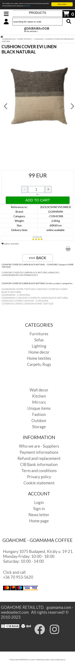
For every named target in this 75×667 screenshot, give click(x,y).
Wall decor (39, 389)
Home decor (38, 352)
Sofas (39, 339)
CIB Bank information (39, 464)
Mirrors (39, 402)
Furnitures (39, 333)
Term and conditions (39, 470)
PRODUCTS (37, 12)
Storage (39, 426)
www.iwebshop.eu (57, 659)
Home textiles (39, 358)
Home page (39, 520)
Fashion (39, 414)
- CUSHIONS (38, 39)
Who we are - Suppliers (39, 446)
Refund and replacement (38, 458)
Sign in (39, 508)
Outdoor (39, 420)
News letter (39, 514)
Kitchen (39, 396)
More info (27, 6)
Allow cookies (62, 4)
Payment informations (39, 452)
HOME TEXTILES (24, 39)
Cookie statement (39, 482)
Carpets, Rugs (39, 364)
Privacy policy (39, 476)
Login (39, 502)
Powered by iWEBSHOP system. (23, 659)
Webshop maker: (43, 659)
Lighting (39, 346)
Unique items (39, 408)
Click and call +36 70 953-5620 (18, 575)
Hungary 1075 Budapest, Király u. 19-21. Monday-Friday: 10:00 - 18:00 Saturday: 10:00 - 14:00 (38, 556)
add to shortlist (10, 243)
